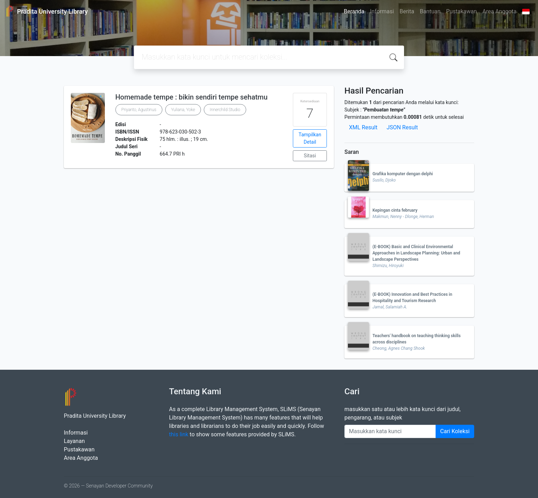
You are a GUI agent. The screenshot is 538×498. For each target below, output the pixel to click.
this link (178, 434)
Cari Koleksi (455, 431)
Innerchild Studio (225, 109)
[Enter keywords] (390, 431)
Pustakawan (461, 11)
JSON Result (402, 127)
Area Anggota (500, 11)
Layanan (74, 441)
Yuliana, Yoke (183, 109)
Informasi (382, 11)
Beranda (354, 11)
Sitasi (310, 155)
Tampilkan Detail (309, 138)
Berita (406, 11)
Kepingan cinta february (394, 210)
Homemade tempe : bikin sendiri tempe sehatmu (191, 97)
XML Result (363, 127)
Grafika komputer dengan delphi (402, 173)
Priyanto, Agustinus (138, 109)
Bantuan (430, 11)
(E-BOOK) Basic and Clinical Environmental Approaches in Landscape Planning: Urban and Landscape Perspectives (416, 253)
